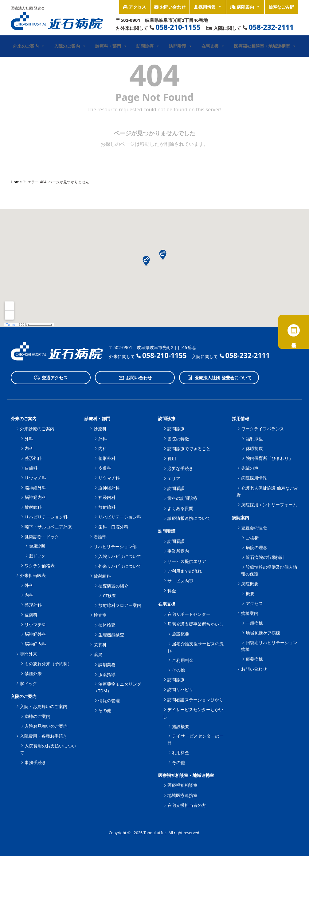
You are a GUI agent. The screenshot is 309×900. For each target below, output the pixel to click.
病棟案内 (249, 613)
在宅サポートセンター (188, 614)
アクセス (134, 7)
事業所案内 (178, 551)
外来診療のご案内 (37, 429)
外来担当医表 (33, 575)
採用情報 (208, 7)
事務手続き (35, 762)
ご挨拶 (252, 538)
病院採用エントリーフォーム (269, 505)
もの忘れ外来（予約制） (48, 664)
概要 (250, 593)
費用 (171, 458)
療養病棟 (254, 659)
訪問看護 (180, 46)
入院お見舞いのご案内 (46, 726)
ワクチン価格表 (40, 565)
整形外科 (33, 458)
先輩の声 (249, 468)
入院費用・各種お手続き (43, 736)
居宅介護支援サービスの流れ (195, 647)
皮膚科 (31, 468)
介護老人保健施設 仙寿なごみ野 (267, 491)
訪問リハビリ (180, 689)
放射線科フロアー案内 (119, 605)
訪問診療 (148, 46)
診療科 (100, 429)
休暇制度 (254, 448)
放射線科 (33, 507)
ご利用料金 (183, 660)
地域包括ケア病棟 (263, 633)
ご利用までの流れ (184, 571)
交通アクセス (51, 378)
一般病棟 (254, 623)
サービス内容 (180, 581)
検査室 (100, 615)
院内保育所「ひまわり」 (269, 458)
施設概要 (180, 634)
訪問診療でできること (188, 449)
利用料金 (180, 752)
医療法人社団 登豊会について (219, 378)
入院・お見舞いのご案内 (43, 706)
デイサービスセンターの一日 (195, 739)
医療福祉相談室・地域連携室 (265, 46)
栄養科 (100, 644)
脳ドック (37, 556)
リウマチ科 (35, 478)
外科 (29, 439)
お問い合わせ (170, 7)
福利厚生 (254, 439)
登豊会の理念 (254, 528)
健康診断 (37, 546)
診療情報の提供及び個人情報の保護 (269, 570)
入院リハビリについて (119, 556)
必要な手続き (180, 468)
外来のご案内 (29, 46)
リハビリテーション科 (46, 517)
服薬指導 (106, 674)
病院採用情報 (254, 478)
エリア (173, 478)
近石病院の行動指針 (265, 557)
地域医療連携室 (182, 795)
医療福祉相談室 (182, 785)
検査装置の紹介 (113, 586)
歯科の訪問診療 (182, 498)
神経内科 (106, 497)
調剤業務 (106, 664)
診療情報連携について (188, 518)
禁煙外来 (33, 673)
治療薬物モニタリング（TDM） (117, 687)
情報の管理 (109, 700)
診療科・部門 (111, 46)
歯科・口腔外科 (113, 527)
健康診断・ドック (42, 537)
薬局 (98, 654)
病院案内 (245, 7)
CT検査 (109, 595)
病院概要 (249, 584)
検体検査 (106, 625)
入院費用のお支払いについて (48, 749)
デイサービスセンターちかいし (193, 713)
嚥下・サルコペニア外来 (48, 527)
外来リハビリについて (119, 566)
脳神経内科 (35, 497)
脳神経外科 (35, 488)
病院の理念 (256, 547)
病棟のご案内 (37, 716)
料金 (171, 591)
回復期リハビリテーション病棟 (269, 645)
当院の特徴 (178, 439)
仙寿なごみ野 (281, 7)
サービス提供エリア (186, 561)
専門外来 (28, 654)
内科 (29, 448)
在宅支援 (213, 46)
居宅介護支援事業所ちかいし (195, 624)
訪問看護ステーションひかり (195, 700)
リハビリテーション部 (115, 546)
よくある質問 (180, 508)
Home (16, 182)
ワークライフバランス (262, 429)
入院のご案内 (70, 46)
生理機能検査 (111, 635)
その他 (104, 710)
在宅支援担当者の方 (186, 805)
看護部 (100, 537)
